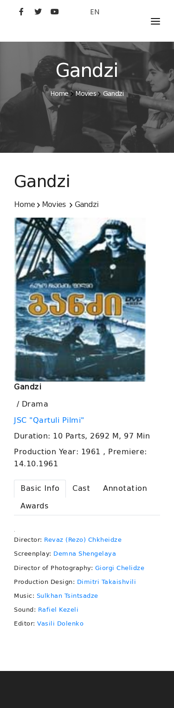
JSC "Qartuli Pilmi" (50, 420)
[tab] (40, 489)
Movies (85, 93)
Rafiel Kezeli (58, 609)
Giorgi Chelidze (120, 567)
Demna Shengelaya (84, 553)
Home (59, 93)
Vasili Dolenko (60, 623)
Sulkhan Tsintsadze (67, 595)
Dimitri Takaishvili (106, 581)
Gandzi (113, 93)
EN (94, 11)
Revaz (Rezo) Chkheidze (83, 539)
